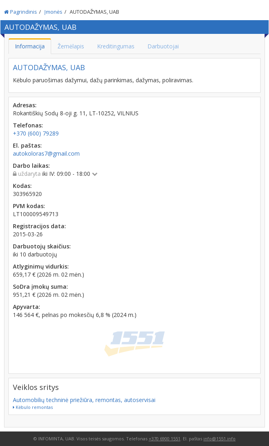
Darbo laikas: (31, 165)
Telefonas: (28, 125)
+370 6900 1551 (164, 439)
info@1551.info (219, 439)
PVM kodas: (29, 206)
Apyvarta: (26, 307)
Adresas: (25, 105)
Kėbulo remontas (33, 407)
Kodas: (22, 186)
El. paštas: (27, 145)
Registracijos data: (39, 226)
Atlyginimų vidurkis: (41, 266)
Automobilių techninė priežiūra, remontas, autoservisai (84, 400)
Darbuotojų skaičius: (42, 246)
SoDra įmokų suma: (40, 286)
